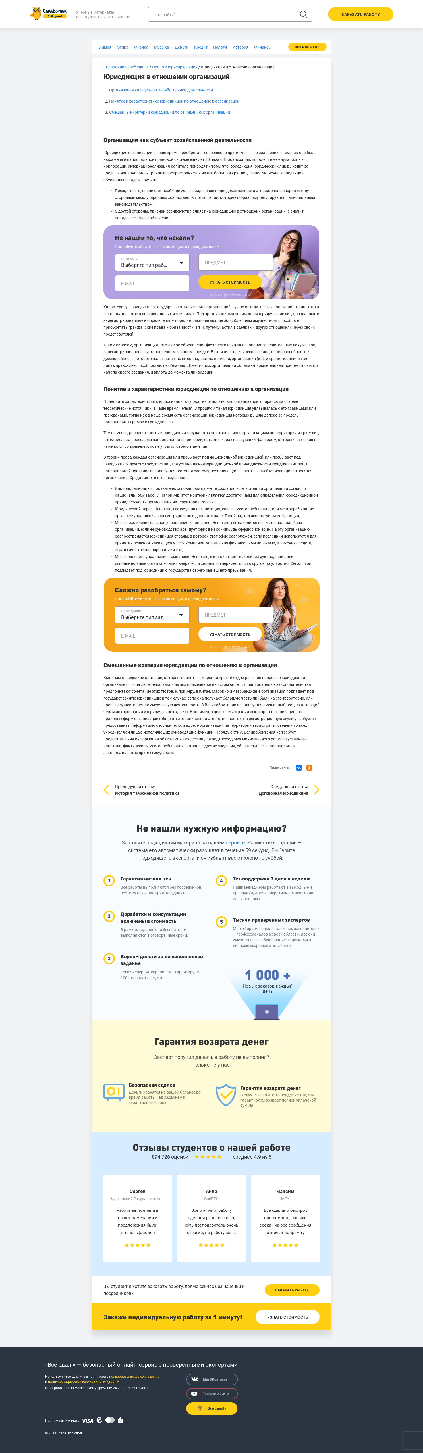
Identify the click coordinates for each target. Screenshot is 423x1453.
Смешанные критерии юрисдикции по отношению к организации (169, 112)
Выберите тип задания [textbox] (145, 617)
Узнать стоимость (230, 282)
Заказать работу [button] (360, 14)
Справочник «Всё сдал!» (126, 67)
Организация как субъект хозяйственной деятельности (161, 90)
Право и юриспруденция (175, 67)
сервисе (235, 843)
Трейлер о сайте (210, 1394)
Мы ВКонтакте (209, 1379)
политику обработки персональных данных (83, 1382)
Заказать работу (292, 1290)
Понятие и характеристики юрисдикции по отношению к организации (174, 101)
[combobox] (152, 262)
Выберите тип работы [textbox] (145, 265)
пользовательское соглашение (134, 1377)
